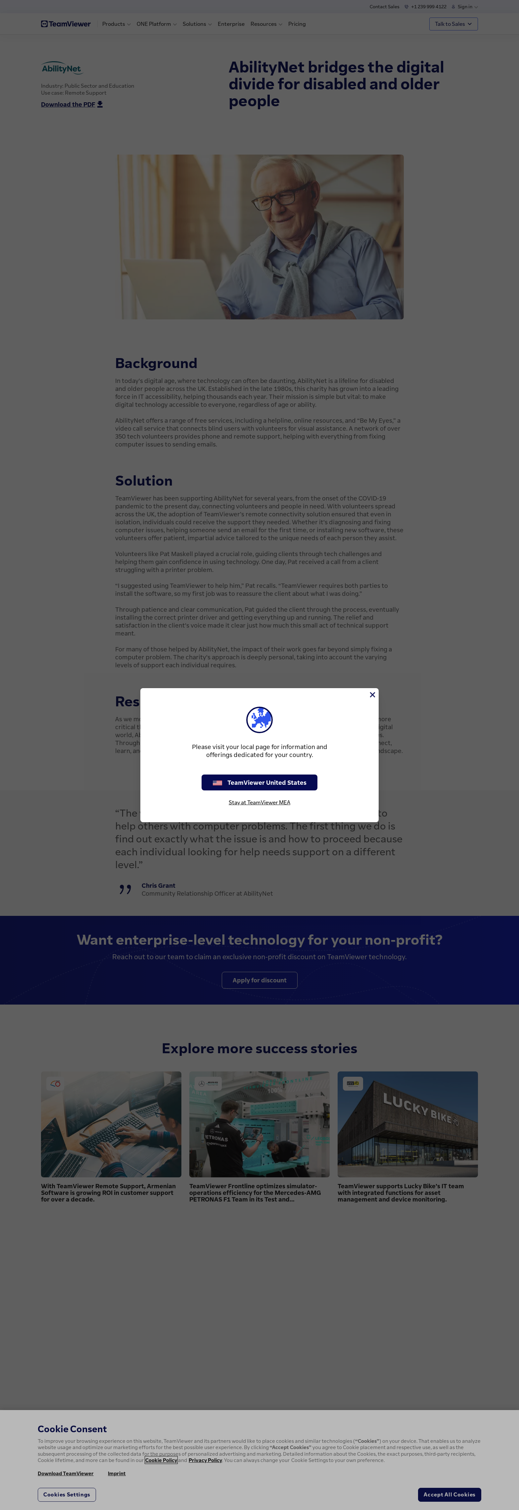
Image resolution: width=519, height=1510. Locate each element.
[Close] (372, 694)
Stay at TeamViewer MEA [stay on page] (259, 802)
